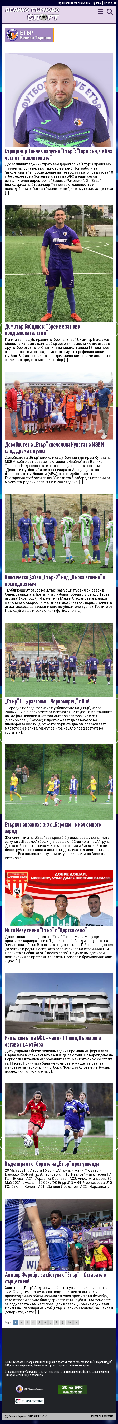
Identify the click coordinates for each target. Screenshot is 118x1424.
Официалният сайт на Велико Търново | (81, 3)
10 (69, 1322)
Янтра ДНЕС (110, 3)
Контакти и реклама (102, 1416)
